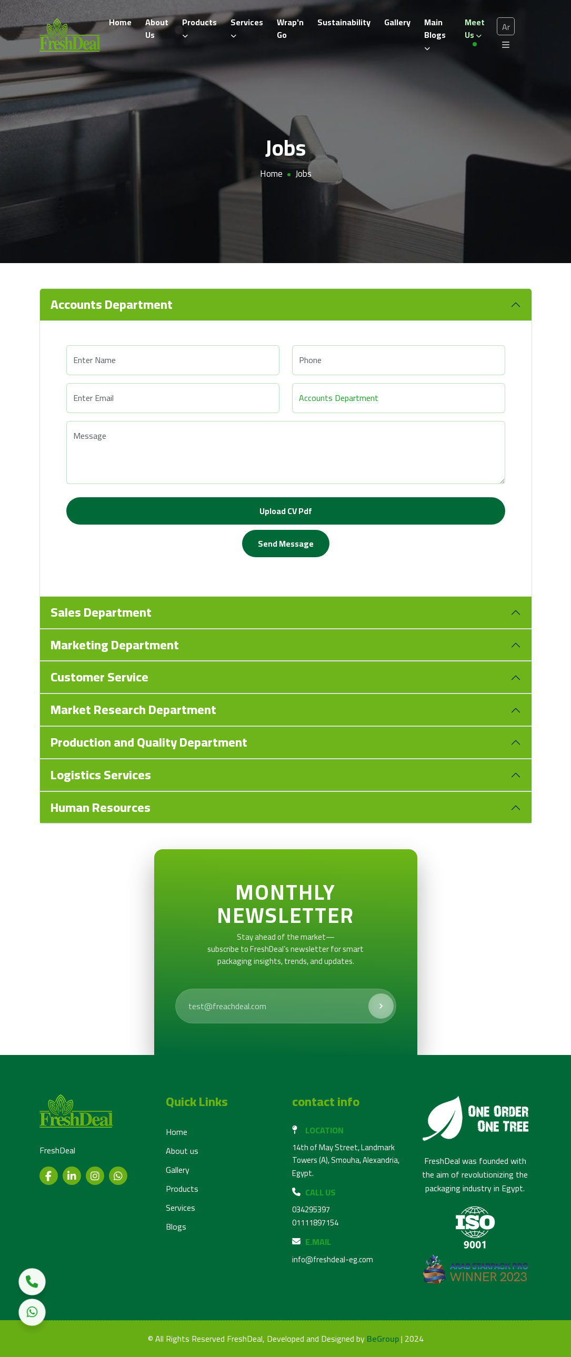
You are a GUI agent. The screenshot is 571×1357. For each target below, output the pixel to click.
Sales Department (101, 612)
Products (199, 26)
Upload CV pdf (285, 511)
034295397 (311, 1209)
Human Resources (101, 807)
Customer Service (99, 677)
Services (247, 26)
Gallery (397, 22)
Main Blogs (435, 33)
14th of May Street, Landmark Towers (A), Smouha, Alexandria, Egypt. (345, 1160)
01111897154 (315, 1222)
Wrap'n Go (290, 28)
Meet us (475, 28)
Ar (506, 27)
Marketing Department (115, 645)
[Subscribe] (381, 1006)
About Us (156, 28)
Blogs (176, 1226)
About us (182, 1150)
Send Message (286, 543)
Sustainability (343, 22)
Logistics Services (101, 775)
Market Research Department (133, 709)
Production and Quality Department (149, 742)
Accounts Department (112, 304)
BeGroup (383, 1338)
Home (120, 22)
